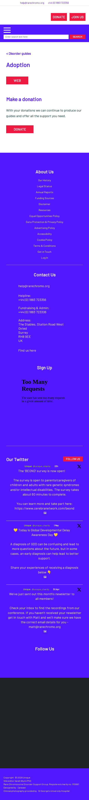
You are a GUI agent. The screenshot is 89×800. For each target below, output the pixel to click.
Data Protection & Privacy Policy (44, 221)
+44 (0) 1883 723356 (58, 2)
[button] (7, 30)
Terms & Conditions (44, 245)
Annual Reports (44, 192)
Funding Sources (44, 198)
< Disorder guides (18, 53)
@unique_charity (41, 466)
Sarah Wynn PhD (23, 781)
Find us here (27, 350)
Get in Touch (44, 251)
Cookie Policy (44, 239)
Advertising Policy (44, 227)
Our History (44, 180)
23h (56, 466)
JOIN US (77, 17)
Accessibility (44, 233)
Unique (28, 466)
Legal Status (44, 186)
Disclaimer (44, 204)
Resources (44, 210)
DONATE (59, 17)
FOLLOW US (73, 459)
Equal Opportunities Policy (44, 216)
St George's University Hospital (54, 791)
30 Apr (56, 589)
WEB (17, 80)
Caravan (22, 787)
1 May (56, 525)
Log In (44, 257)
